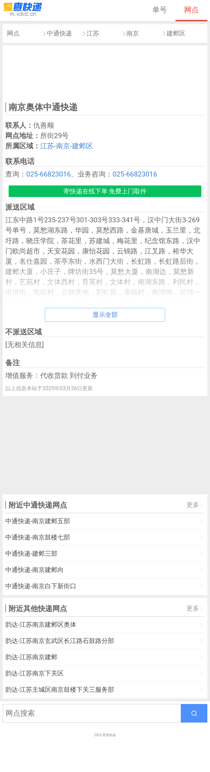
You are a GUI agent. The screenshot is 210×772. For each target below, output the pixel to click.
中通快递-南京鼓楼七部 (37, 537)
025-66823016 (48, 174)
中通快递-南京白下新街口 (40, 586)
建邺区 (176, 33)
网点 (191, 9)
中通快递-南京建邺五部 (37, 521)
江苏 (93, 33)
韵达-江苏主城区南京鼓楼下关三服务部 (59, 689)
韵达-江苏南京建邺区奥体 (40, 624)
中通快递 (59, 33)
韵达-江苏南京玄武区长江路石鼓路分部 (59, 641)
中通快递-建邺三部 (31, 553)
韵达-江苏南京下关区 (34, 673)
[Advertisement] (105, 72)
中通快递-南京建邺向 (34, 570)
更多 (192, 505)
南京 (132, 33)
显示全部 (105, 314)
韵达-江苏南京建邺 (31, 657)
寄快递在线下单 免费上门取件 (105, 191)
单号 (159, 9)
